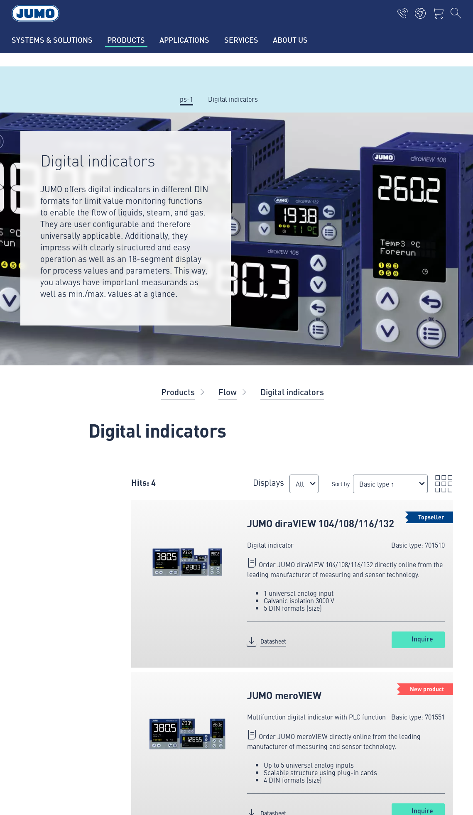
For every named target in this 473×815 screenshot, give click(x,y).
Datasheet (273, 641)
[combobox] (304, 484)
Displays (268, 482)
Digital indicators (292, 392)
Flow (227, 392)
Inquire (422, 639)
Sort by (341, 484)
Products (178, 392)
